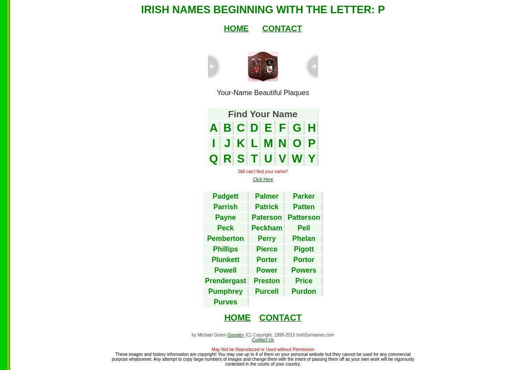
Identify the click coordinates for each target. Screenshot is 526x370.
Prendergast (225, 281)
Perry (267, 238)
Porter (266, 259)
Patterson (304, 217)
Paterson (267, 217)
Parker (304, 196)
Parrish (225, 207)
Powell (226, 270)
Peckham (267, 228)
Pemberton (225, 238)
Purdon (304, 291)
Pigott (304, 249)
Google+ (235, 335)
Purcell (266, 291)
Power (267, 270)
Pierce (267, 249)
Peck (225, 228)
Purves (225, 302)
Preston (267, 281)
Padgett (226, 196)
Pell (304, 228)
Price (303, 281)
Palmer (266, 196)
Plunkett (225, 259)
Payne (225, 217)
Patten (304, 207)
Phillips (225, 249)
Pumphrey (225, 291)
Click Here (263, 179)
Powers (303, 270)
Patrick (266, 207)
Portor (304, 259)
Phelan (304, 238)
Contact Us (263, 339)
